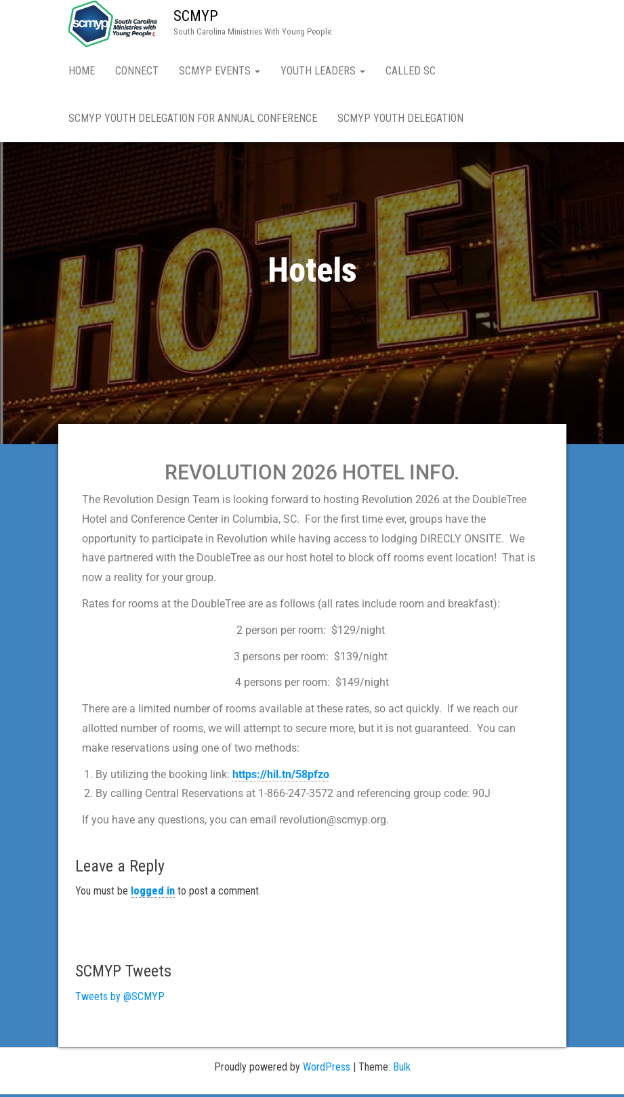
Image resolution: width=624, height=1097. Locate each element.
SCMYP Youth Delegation (400, 118)
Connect (137, 70)
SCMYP (195, 15)
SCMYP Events (219, 70)
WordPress (326, 1069)
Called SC (411, 70)
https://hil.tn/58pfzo (280, 777)
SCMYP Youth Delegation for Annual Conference (192, 118)
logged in (153, 893)
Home (81, 70)
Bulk (402, 1069)
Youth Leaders (322, 70)
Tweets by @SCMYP (120, 999)
